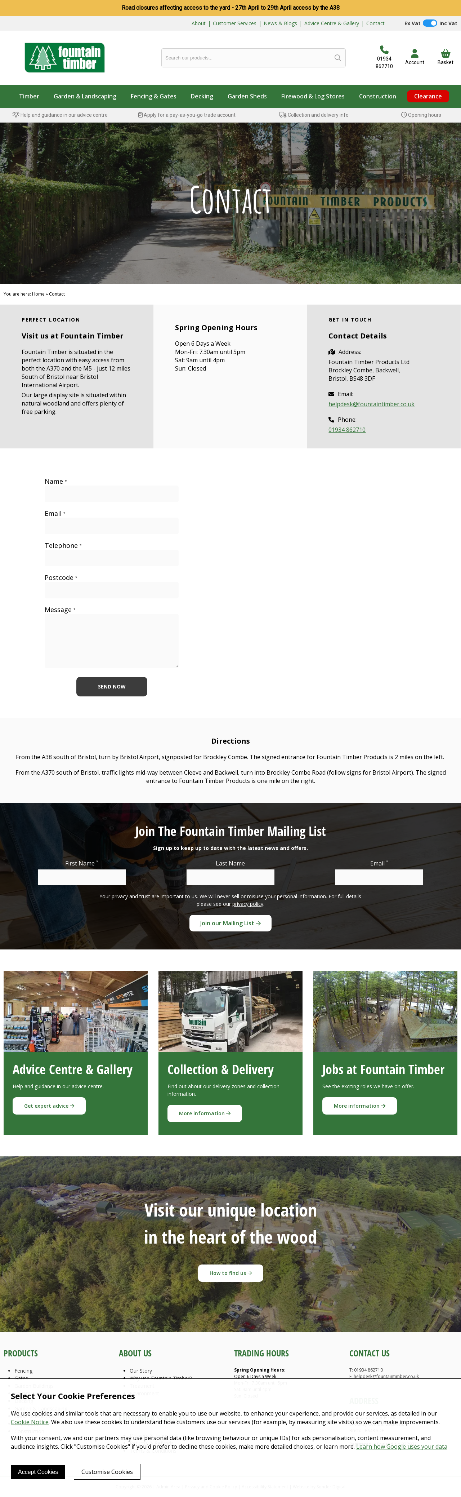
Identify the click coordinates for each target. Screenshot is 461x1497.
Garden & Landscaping (85, 96)
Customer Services (234, 23)
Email (55, 513)
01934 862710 (347, 430)
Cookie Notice (30, 1422)
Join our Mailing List (230, 923)
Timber (29, 96)
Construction (377, 96)
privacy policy (247, 903)
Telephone (63, 545)
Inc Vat (448, 23)
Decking (202, 96)
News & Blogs (280, 23)
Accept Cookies (38, 1472)
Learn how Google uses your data (401, 1447)
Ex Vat (412, 23)
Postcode (61, 577)
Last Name (230, 863)
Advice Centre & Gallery (331, 23)
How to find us (231, 1273)
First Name (81, 863)
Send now (112, 686)
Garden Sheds (247, 96)
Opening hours (421, 115)
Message (60, 610)
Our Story (141, 1370)
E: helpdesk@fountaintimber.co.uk (384, 1376)
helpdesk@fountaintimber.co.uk (371, 404)
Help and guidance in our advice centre (60, 115)
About (199, 23)
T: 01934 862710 (366, 1370)
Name (56, 481)
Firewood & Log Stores (313, 96)
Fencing (23, 1370)
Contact (375, 23)
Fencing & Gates (153, 96)
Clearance (428, 96)
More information (204, 1113)
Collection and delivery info (314, 115)
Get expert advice (49, 1105)
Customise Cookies (107, 1472)
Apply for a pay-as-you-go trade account (187, 115)
